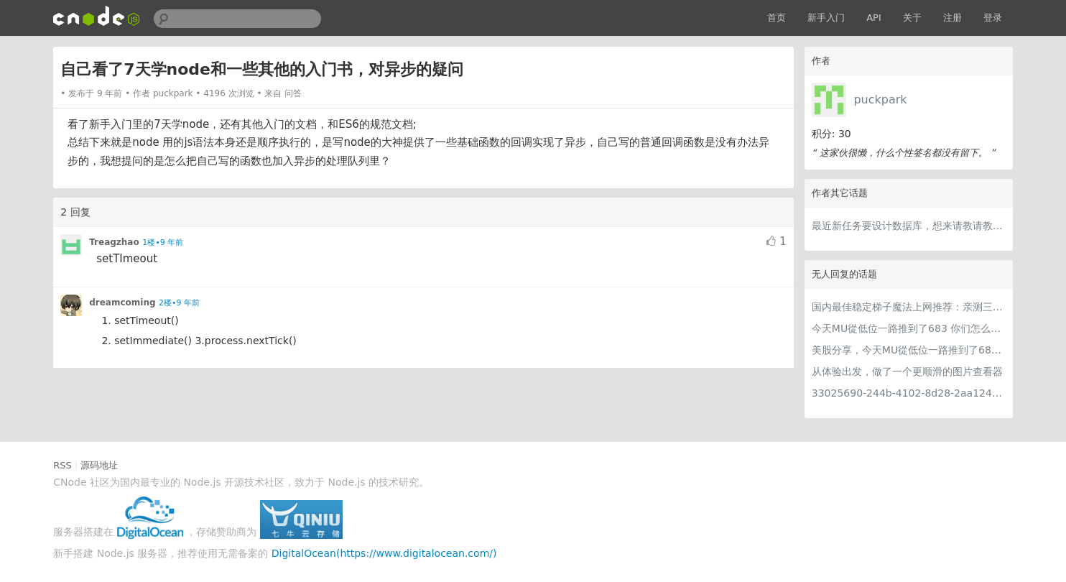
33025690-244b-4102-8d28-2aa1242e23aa (909, 393)
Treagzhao (114, 242)
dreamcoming (122, 302)
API (873, 17)
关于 (912, 17)
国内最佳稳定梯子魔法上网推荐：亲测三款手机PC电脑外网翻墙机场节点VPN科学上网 (909, 307)
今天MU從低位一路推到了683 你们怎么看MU (909, 328)
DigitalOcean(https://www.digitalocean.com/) (384, 553)
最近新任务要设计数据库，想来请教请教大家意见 (909, 225)
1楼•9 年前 (162, 242)
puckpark (880, 99)
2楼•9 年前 (179, 303)
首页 (776, 17)
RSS (62, 465)
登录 (992, 17)
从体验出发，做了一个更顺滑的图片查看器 (907, 371)
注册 (952, 17)
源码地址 (99, 465)
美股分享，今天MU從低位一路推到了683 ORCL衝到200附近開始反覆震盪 (909, 350)
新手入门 (826, 17)
